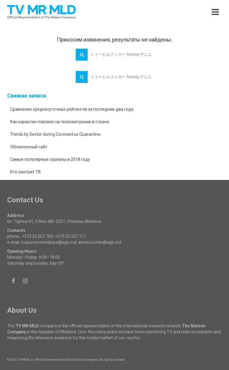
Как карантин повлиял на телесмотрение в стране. (60, 121)
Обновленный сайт (28, 146)
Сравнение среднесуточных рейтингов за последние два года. (72, 109)
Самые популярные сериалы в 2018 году (50, 159)
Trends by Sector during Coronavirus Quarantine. (55, 134)
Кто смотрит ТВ (25, 171)
